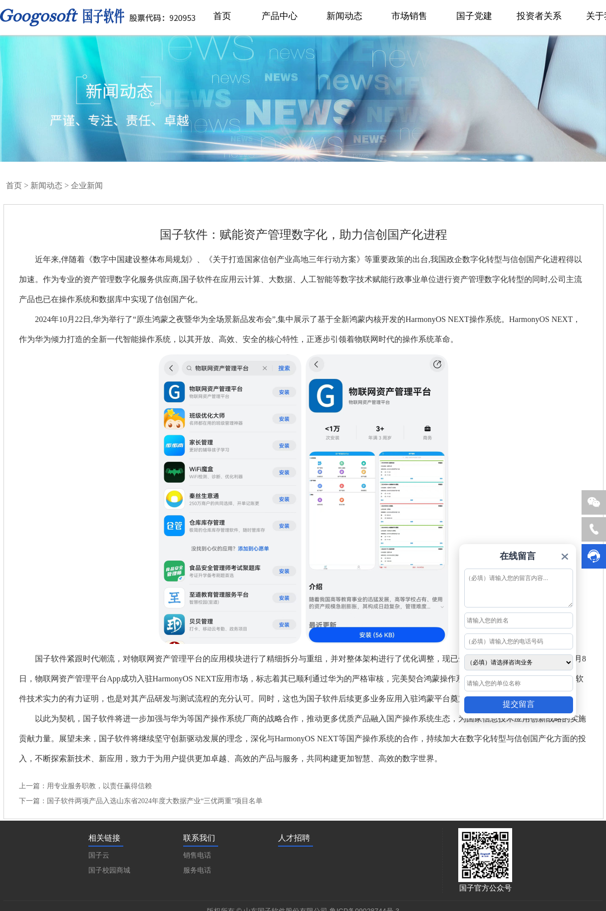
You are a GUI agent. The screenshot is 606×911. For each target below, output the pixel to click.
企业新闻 (87, 185)
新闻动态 (46, 185)
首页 (14, 185)
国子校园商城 (109, 870)
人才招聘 (294, 838)
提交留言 (519, 704)
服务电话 (197, 870)
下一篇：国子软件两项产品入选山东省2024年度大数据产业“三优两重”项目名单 (141, 801)
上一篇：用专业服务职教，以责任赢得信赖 (85, 786)
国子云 (98, 855)
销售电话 (197, 855)
